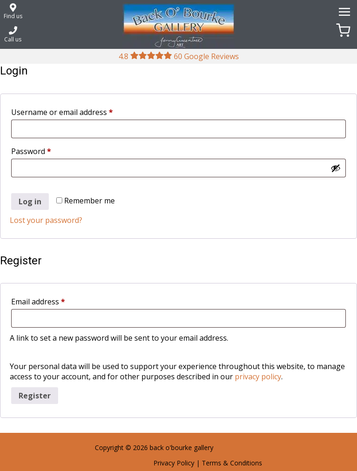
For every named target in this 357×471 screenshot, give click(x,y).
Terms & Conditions (232, 462)
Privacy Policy (173, 462)
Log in (30, 201)
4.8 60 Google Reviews (179, 56)
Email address (53, 300)
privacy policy (258, 376)
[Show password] (336, 168)
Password (46, 150)
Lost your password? (46, 220)
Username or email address (77, 111)
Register (35, 395)
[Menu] (343, 11)
